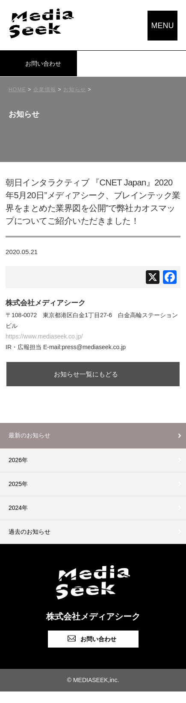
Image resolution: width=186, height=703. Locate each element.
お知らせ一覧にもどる (86, 374)
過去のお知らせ (29, 531)
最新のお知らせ (29, 435)
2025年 (18, 483)
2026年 (18, 460)
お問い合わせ (43, 63)
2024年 (18, 507)
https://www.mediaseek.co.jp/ (44, 336)
